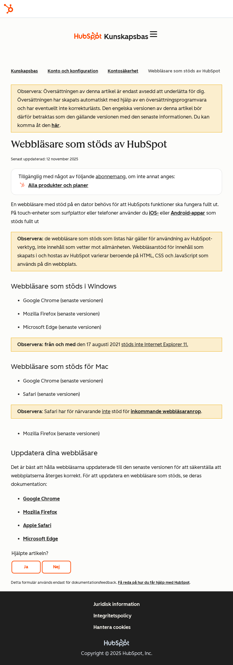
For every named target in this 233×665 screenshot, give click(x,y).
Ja (26, 567)
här (55, 125)
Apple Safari (37, 525)
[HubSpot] (8, 9)
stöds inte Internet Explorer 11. (154, 344)
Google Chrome (41, 499)
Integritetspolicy (112, 616)
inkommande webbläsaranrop (166, 411)
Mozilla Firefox (40, 512)
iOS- (154, 213)
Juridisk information (116, 604)
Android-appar (188, 213)
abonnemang (111, 176)
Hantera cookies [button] (112, 627)
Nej (56, 567)
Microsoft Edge (40, 539)
